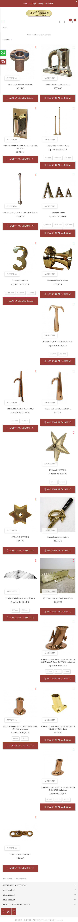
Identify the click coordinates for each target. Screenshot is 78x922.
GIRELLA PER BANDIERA (20, 854)
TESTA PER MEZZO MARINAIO (20, 409)
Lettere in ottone (58, 213)
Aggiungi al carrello (20, 98)
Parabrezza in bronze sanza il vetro (20, 598)
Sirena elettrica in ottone (57, 280)
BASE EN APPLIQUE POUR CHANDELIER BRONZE (20, 147)
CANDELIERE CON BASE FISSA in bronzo (20, 213)
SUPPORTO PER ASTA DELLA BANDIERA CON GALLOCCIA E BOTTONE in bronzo (58, 660)
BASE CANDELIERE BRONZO (58, 84)
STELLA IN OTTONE (58, 470)
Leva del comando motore (58, 537)
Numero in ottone (20, 280)
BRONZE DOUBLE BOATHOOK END (58, 342)
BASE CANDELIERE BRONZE (20, 84)
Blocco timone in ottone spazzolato (58, 598)
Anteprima (12, 77)
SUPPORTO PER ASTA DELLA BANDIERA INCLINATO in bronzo (58, 788)
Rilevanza (6, 39)
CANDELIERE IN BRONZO (58, 146)
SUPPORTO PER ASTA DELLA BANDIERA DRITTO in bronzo (20, 727)
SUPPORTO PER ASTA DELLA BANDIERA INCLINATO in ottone (58, 727)
